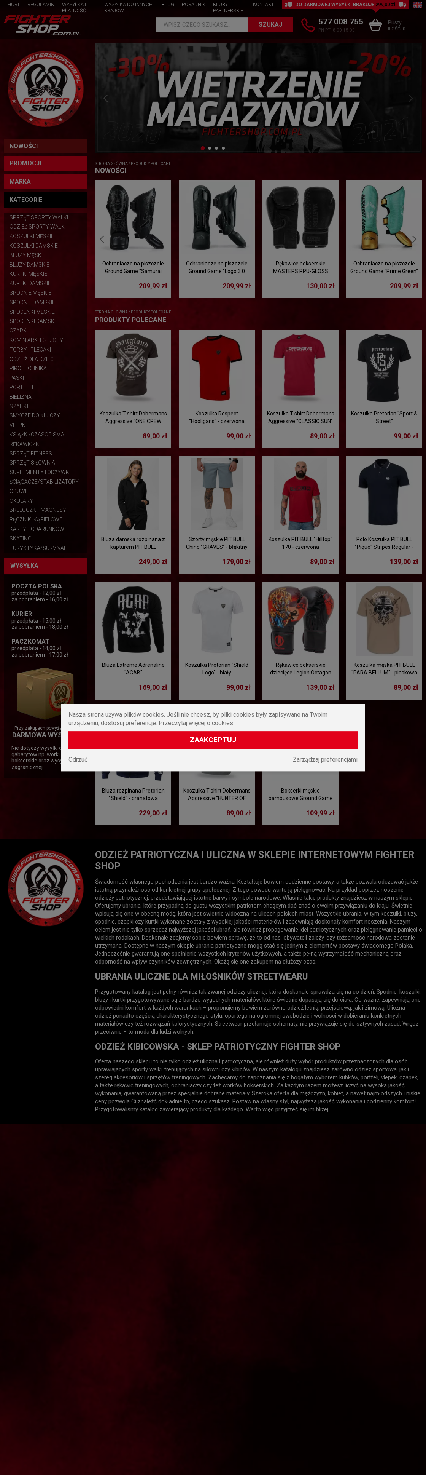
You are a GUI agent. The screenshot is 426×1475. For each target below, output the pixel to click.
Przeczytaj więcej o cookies (196, 723)
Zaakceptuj (213, 739)
